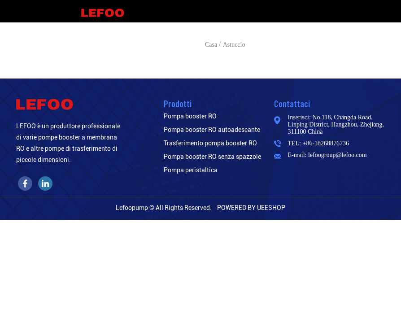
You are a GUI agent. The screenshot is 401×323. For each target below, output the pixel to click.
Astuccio (234, 45)
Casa (211, 45)
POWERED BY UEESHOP (251, 207)
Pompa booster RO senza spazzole (212, 156)
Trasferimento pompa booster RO (210, 143)
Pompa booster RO (190, 116)
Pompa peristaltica (191, 170)
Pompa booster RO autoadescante (212, 129)
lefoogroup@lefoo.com (337, 155)
